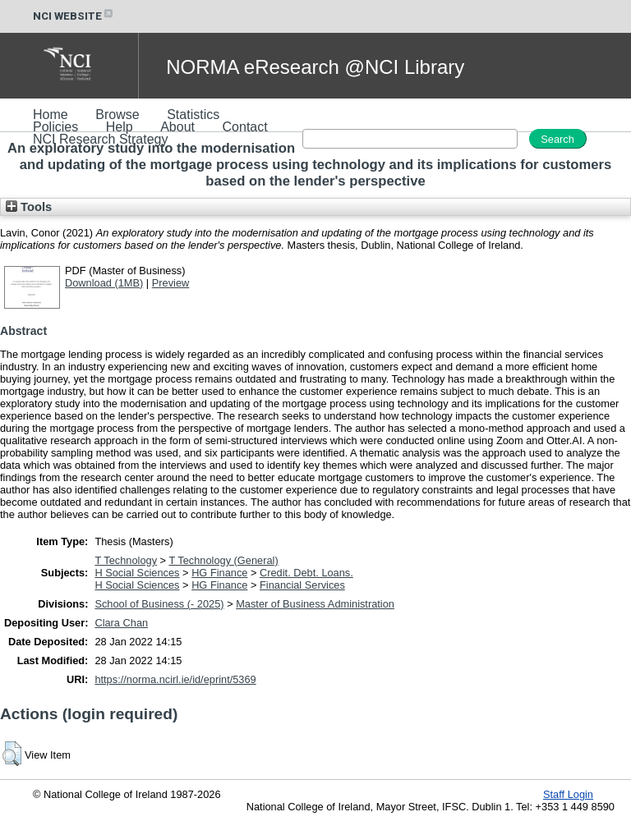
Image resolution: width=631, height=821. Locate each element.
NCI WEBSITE (74, 16)
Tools (29, 206)
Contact (245, 127)
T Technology (125, 560)
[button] (11, 753)
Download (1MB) (104, 283)
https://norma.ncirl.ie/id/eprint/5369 (175, 679)
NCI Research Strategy (100, 139)
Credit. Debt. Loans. (306, 572)
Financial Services (302, 585)
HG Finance (219, 572)
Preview (171, 283)
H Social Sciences (136, 572)
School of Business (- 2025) (158, 604)
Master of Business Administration (315, 604)
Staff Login (568, 794)
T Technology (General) (223, 560)
